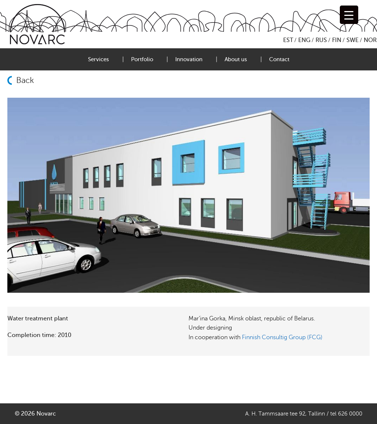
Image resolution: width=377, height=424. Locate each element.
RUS (321, 40)
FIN (336, 40)
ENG (304, 40)
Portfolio (142, 59)
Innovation (188, 59)
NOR (370, 40)
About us (236, 59)
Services (98, 59)
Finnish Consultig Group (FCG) (282, 337)
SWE (352, 40)
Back (25, 80)
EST (288, 40)
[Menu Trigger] (349, 15)
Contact (279, 59)
